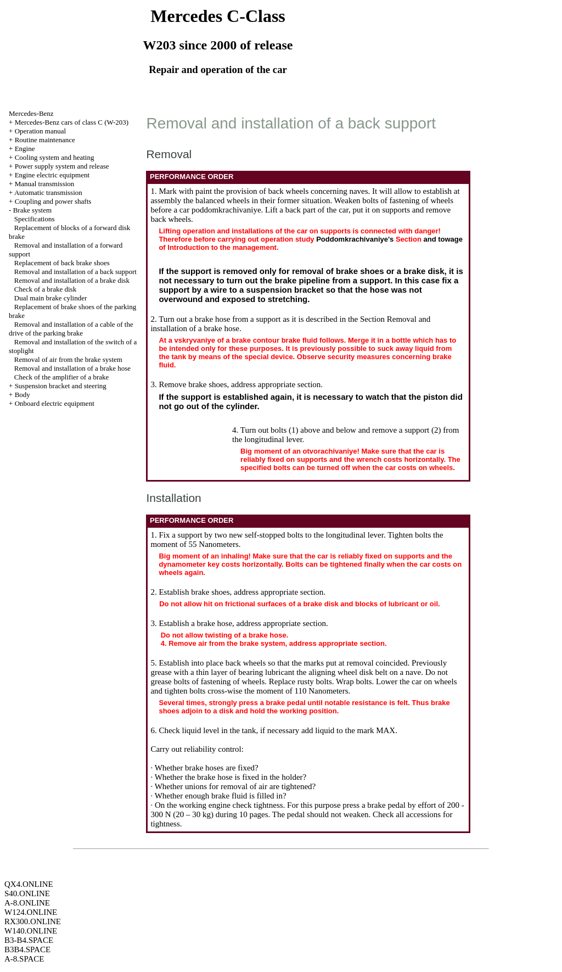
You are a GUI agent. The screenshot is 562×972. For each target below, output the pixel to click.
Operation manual (40, 131)
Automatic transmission (48, 192)
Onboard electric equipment (54, 403)
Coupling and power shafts (53, 201)
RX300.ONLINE (32, 921)
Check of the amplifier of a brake (61, 377)
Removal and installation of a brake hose (72, 368)
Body (22, 394)
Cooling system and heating (54, 157)
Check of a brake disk (45, 289)
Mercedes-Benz (31, 113)
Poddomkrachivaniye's (355, 239)
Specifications (34, 219)
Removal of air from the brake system (68, 359)
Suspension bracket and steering (60, 386)
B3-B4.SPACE (28, 940)
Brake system (32, 210)
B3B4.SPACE (27, 949)
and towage (443, 239)
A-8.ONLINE (27, 902)
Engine (25, 148)
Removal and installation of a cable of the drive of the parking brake (71, 328)
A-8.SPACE (24, 958)
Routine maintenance (45, 140)
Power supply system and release (62, 166)
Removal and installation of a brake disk (72, 280)
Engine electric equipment (52, 175)
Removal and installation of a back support (75, 271)
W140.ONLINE (30, 930)
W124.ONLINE (30, 912)
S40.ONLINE (27, 893)
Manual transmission (45, 184)
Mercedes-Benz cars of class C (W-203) (72, 122)
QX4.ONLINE (28, 884)
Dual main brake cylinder (50, 298)
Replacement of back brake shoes (62, 263)
